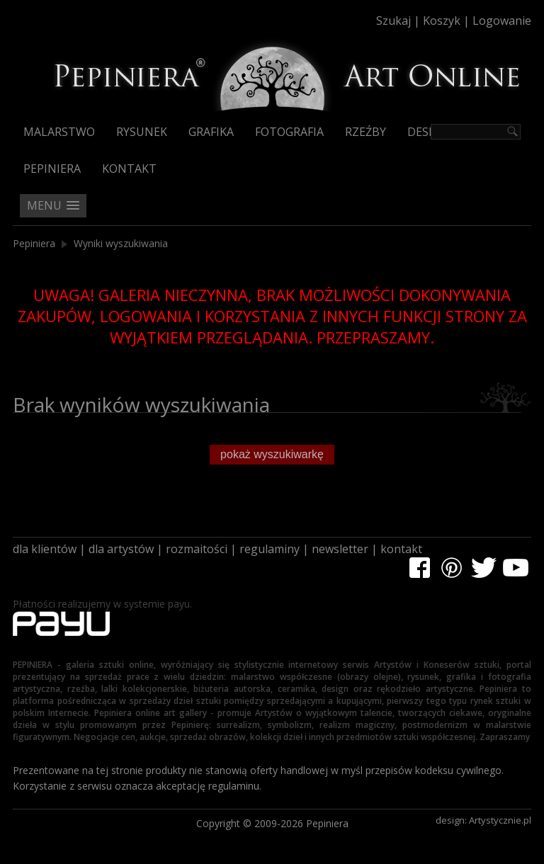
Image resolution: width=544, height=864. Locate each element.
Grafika (211, 132)
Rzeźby (365, 132)
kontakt (401, 549)
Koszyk (441, 20)
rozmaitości (196, 549)
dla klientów (44, 549)
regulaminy (269, 549)
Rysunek (141, 132)
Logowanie (501, 20)
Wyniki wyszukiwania (121, 243)
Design (428, 132)
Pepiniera (52, 168)
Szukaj (393, 20)
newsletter (340, 549)
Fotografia (289, 132)
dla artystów (121, 549)
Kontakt (129, 168)
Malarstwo (59, 132)
